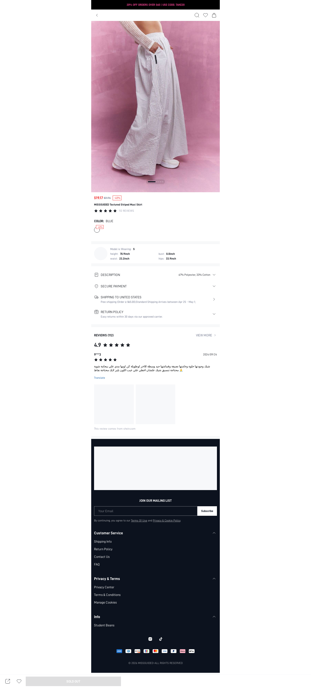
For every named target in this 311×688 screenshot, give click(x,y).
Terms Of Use (139, 520)
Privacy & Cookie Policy (167, 520)
